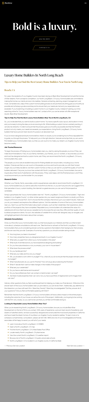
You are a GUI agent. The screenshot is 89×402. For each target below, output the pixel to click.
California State (56, 341)
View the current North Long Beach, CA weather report (29, 335)
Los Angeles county (42, 341)
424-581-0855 (46, 318)
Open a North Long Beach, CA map (22, 327)
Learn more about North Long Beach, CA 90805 (27, 324)
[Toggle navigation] (85, 3)
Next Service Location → (76, 346)
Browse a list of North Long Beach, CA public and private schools (32, 338)
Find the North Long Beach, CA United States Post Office (30, 330)
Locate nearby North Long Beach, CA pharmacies (27, 332)
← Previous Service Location (14, 346)
